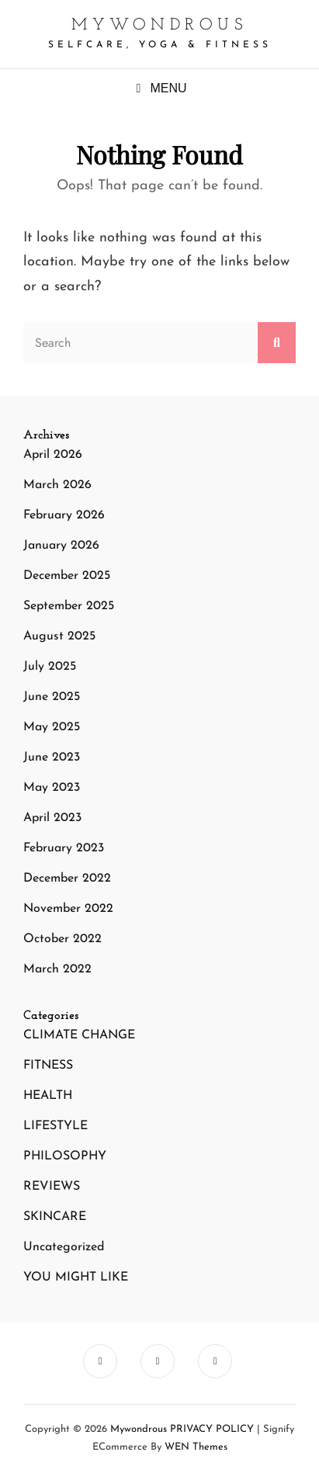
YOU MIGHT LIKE (75, 1277)
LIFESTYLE (55, 1126)
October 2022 (62, 939)
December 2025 (66, 576)
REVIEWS (51, 1186)
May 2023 (51, 788)
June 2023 (51, 757)
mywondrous (159, 25)
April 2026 (52, 455)
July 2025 (49, 666)
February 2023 (63, 848)
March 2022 (57, 969)
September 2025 (68, 606)
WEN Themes (196, 1447)
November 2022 (68, 909)
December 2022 (67, 878)
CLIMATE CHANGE (79, 1035)
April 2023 (52, 818)
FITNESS (48, 1065)
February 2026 (64, 515)
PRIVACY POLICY (212, 1429)
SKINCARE (54, 1217)
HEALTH (47, 1096)
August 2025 (59, 636)
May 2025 (51, 727)
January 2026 (61, 545)
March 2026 (57, 485)
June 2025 (51, 697)
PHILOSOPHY (64, 1156)
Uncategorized (63, 1247)
